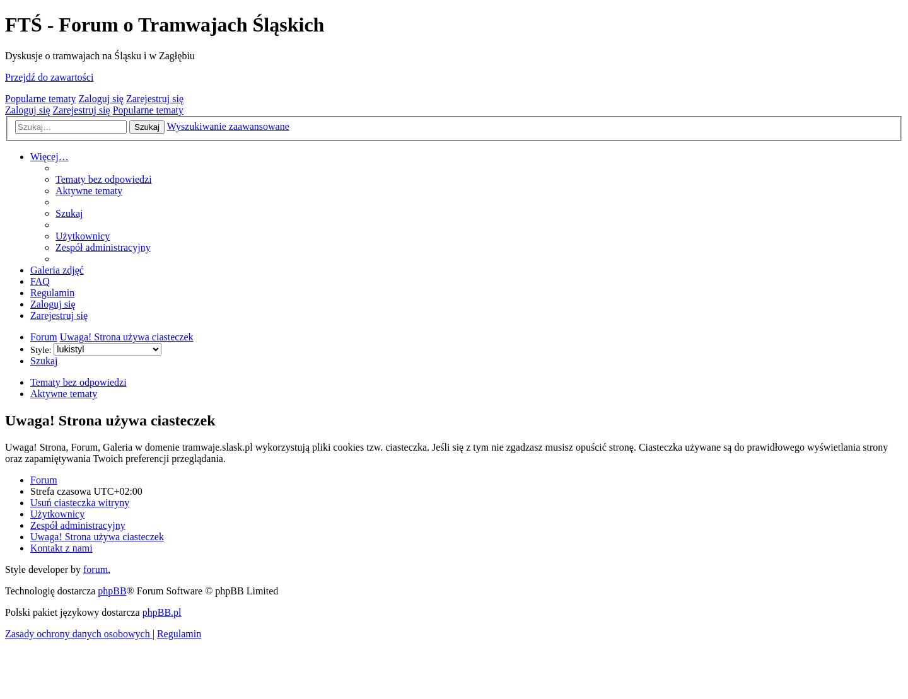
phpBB (112, 591)
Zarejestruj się (154, 98)
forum (95, 569)
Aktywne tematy (63, 393)
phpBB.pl (162, 612)
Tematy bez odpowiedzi (78, 382)
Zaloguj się (101, 98)
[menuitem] (103, 179)
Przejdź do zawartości (49, 77)
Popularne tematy (40, 98)
